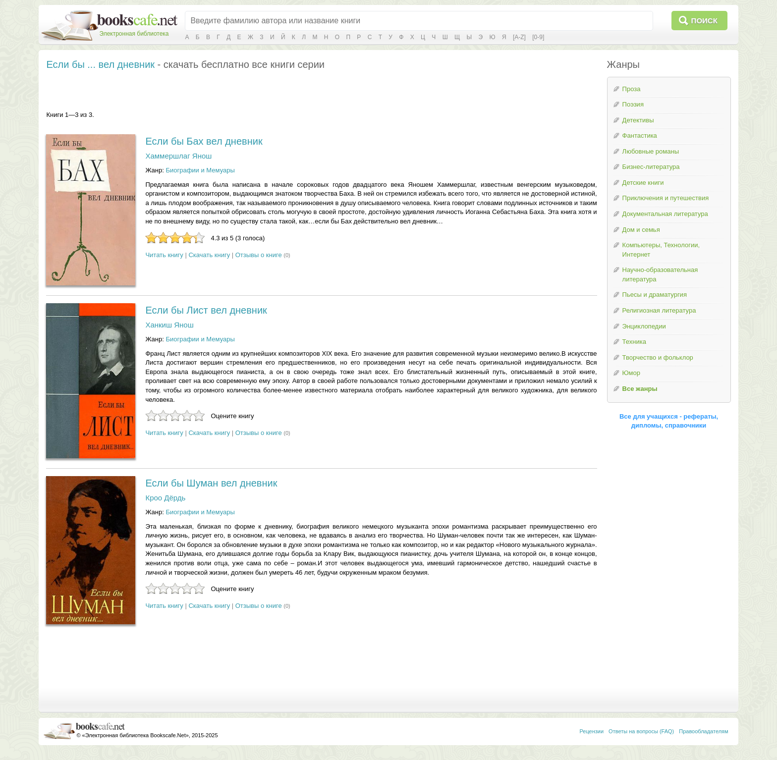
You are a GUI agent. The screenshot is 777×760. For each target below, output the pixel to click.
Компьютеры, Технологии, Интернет (661, 249)
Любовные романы (650, 151)
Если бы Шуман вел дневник (211, 483)
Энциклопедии (644, 326)
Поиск (704, 20)
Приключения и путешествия (665, 198)
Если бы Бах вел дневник (203, 141)
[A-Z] (519, 37)
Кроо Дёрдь (165, 497)
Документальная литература (665, 213)
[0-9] (538, 37)
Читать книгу (164, 255)
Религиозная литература (659, 310)
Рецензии (591, 731)
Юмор (631, 373)
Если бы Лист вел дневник (206, 310)
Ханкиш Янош (169, 325)
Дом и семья (641, 229)
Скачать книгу (209, 255)
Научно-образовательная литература (660, 274)
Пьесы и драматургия (654, 294)
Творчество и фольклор (657, 357)
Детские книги (643, 182)
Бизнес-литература (651, 166)
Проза (631, 89)
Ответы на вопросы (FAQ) (641, 731)
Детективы (638, 120)
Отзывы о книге (258, 255)
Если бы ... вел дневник (100, 64)
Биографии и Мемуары (200, 170)
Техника (634, 341)
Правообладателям (703, 731)
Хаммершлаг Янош (178, 156)
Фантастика (639, 135)
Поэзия (633, 104)
